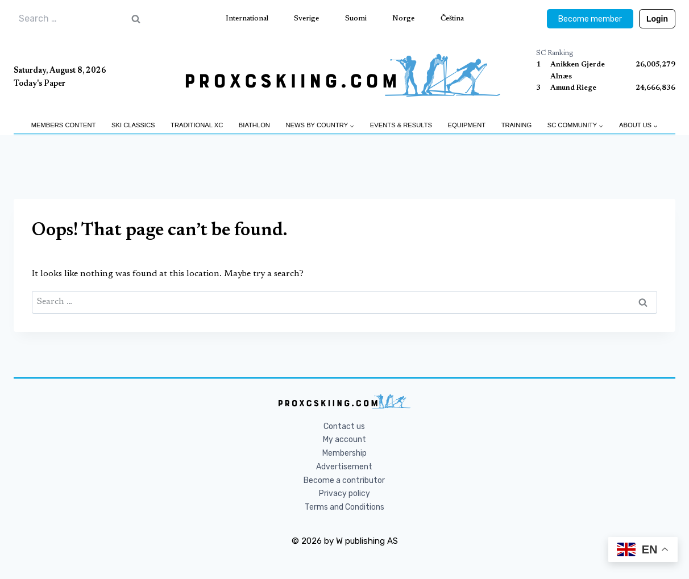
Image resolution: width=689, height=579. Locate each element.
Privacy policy (344, 493)
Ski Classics (133, 125)
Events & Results (401, 125)
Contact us (344, 426)
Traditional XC (197, 125)
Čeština (452, 18)
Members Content (63, 125)
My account (344, 439)
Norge (403, 18)
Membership (344, 453)
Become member (590, 19)
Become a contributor (344, 480)
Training (516, 125)
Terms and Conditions (344, 507)
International (247, 18)
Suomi (356, 18)
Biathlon (254, 125)
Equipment (467, 125)
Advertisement (344, 467)
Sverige (306, 18)
